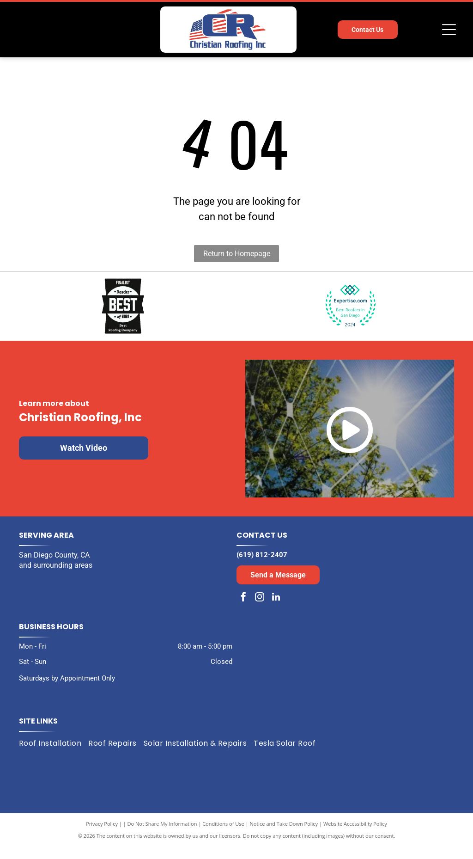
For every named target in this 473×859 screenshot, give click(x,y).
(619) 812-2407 (261, 567)
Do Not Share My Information (162, 835)
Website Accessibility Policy (355, 835)
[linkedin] (276, 610)
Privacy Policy (102, 835)
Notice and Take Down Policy (284, 835)
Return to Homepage (236, 253)
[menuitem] (53, 755)
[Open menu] (449, 30)
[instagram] (260, 610)
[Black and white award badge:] (122, 312)
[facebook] (243, 610)
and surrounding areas (55, 577)
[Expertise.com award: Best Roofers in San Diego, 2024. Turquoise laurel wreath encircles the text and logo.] (350, 312)
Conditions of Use (223, 835)
